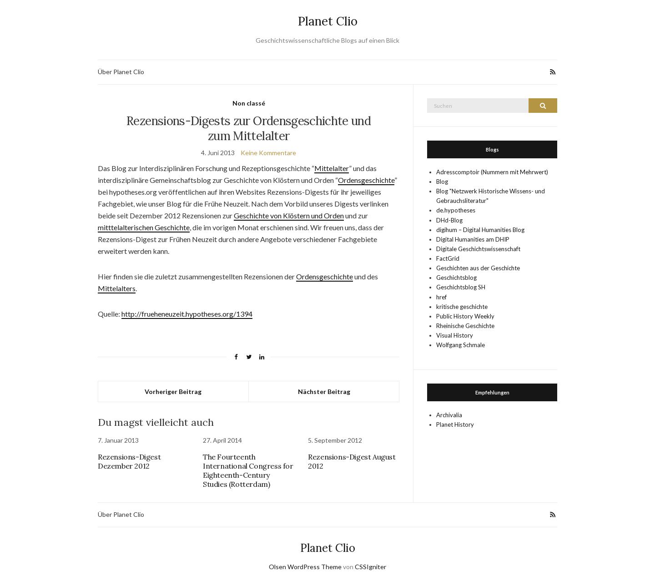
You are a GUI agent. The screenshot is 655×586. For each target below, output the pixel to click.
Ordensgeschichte (366, 180)
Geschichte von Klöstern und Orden (289, 215)
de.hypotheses (455, 210)
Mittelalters (117, 288)
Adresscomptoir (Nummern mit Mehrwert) (492, 172)
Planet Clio (328, 21)
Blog (442, 181)
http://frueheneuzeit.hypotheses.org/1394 (186, 313)
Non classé (248, 103)
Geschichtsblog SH (460, 287)
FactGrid (447, 258)
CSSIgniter (370, 567)
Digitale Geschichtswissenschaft (478, 249)
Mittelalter (331, 168)
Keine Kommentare (268, 153)
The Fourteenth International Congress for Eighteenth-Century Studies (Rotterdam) (248, 470)
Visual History (454, 335)
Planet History (455, 424)
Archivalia (449, 415)
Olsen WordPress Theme (305, 567)
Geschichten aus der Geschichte (478, 268)
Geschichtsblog (456, 277)
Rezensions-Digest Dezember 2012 (129, 461)
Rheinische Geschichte (465, 325)
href (441, 297)
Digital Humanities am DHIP (472, 239)
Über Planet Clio (121, 72)
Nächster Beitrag (324, 391)
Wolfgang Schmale (460, 345)
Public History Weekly (465, 316)
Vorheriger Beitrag (173, 391)
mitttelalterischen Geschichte (144, 227)
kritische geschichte (462, 306)
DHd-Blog (449, 220)
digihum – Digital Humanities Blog (480, 229)
